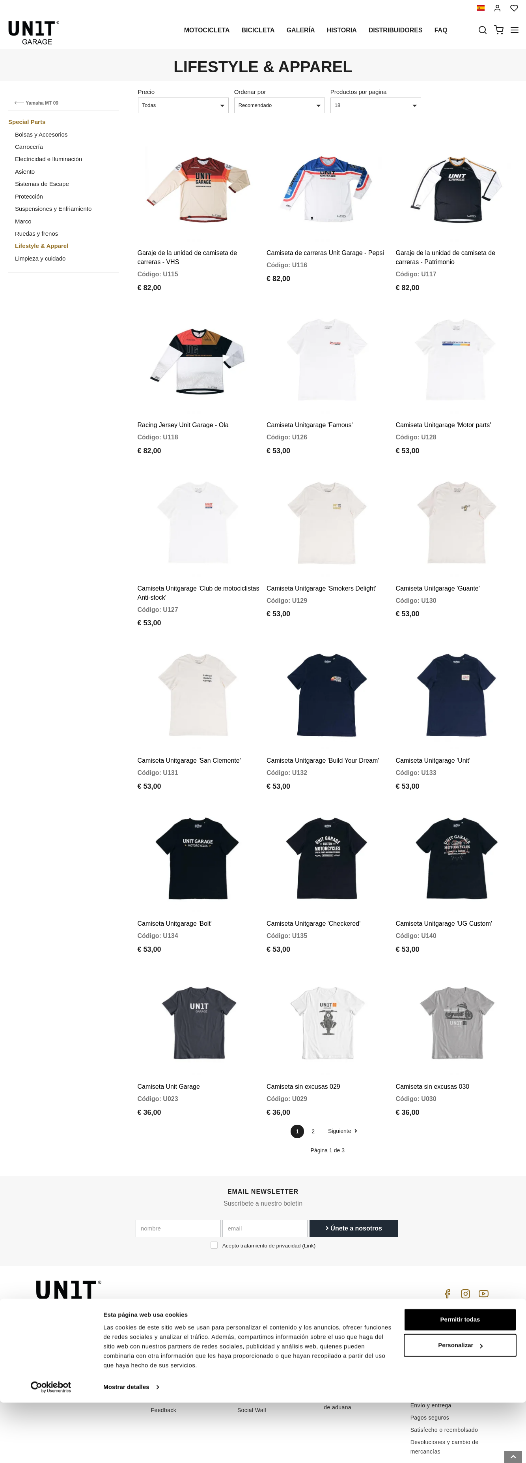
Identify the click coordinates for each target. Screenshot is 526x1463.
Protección (29, 196)
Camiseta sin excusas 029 (303, 1041)
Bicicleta (257, 30)
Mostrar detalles (126, 1447)
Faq (441, 30)
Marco (23, 221)
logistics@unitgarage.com (84, 1304)
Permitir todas (460, 1380)
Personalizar (460, 1405)
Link (309, 1200)
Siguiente (342, 1086)
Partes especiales (260, 1316)
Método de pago (431, 1348)
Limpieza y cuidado (40, 258)
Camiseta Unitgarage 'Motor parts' (443, 410)
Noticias (247, 1340)
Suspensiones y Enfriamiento (53, 208)
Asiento (25, 171)
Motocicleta (207, 30)
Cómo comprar (343, 1304)
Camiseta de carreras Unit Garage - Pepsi (325, 245)
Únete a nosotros (354, 1183)
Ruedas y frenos (36, 233)
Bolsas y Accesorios (41, 134)
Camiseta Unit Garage (169, 1041)
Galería (301, 30)
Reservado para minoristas (186, 1353)
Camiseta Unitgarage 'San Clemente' (189, 730)
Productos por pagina (358, 91)
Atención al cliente (347, 1316)
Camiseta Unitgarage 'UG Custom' (443, 886)
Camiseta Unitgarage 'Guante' (437, 566)
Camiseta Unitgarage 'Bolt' (175, 886)
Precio (146, 91)
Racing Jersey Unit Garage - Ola (183, 410)
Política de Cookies (176, 1340)
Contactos (337, 1340)
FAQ (329, 1328)
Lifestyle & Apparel (41, 245)
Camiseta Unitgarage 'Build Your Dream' (323, 730)
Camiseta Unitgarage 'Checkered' (313, 886)
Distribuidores (396, 30)
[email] (265, 1183)
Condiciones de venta (438, 1314)
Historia (342, 30)
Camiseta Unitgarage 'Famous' (310, 410)
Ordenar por (250, 91)
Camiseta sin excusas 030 (432, 1041)
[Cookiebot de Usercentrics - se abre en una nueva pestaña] (51, 1448)
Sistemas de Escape (42, 183)
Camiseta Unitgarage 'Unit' (432, 730)
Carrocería (29, 146)
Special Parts (26, 121)
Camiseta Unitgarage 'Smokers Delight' (321, 566)
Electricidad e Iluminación (48, 159)
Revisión (248, 1353)
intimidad (163, 1328)
